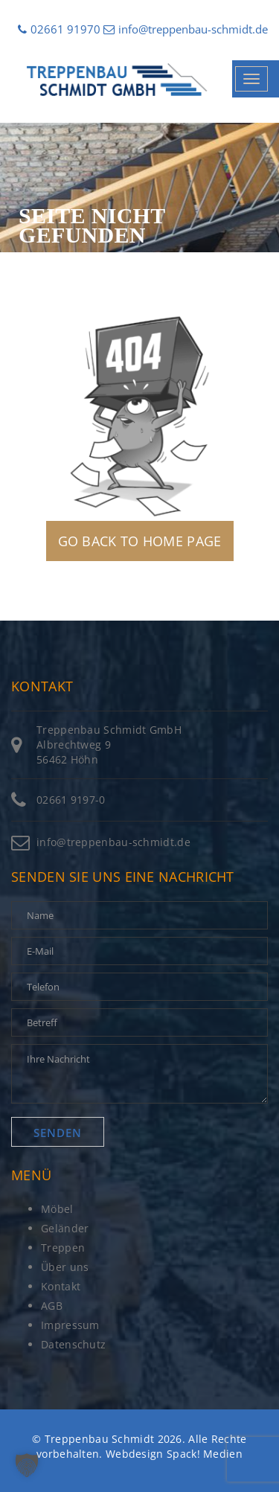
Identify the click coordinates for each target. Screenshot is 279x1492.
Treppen (63, 1247)
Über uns (65, 1267)
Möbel (57, 1209)
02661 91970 (59, 29)
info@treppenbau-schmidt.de (185, 29)
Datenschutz (73, 1344)
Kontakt (60, 1286)
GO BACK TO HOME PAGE (140, 541)
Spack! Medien (205, 1454)
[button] (27, 1465)
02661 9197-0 (71, 800)
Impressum (70, 1325)
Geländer (65, 1228)
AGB (51, 1306)
